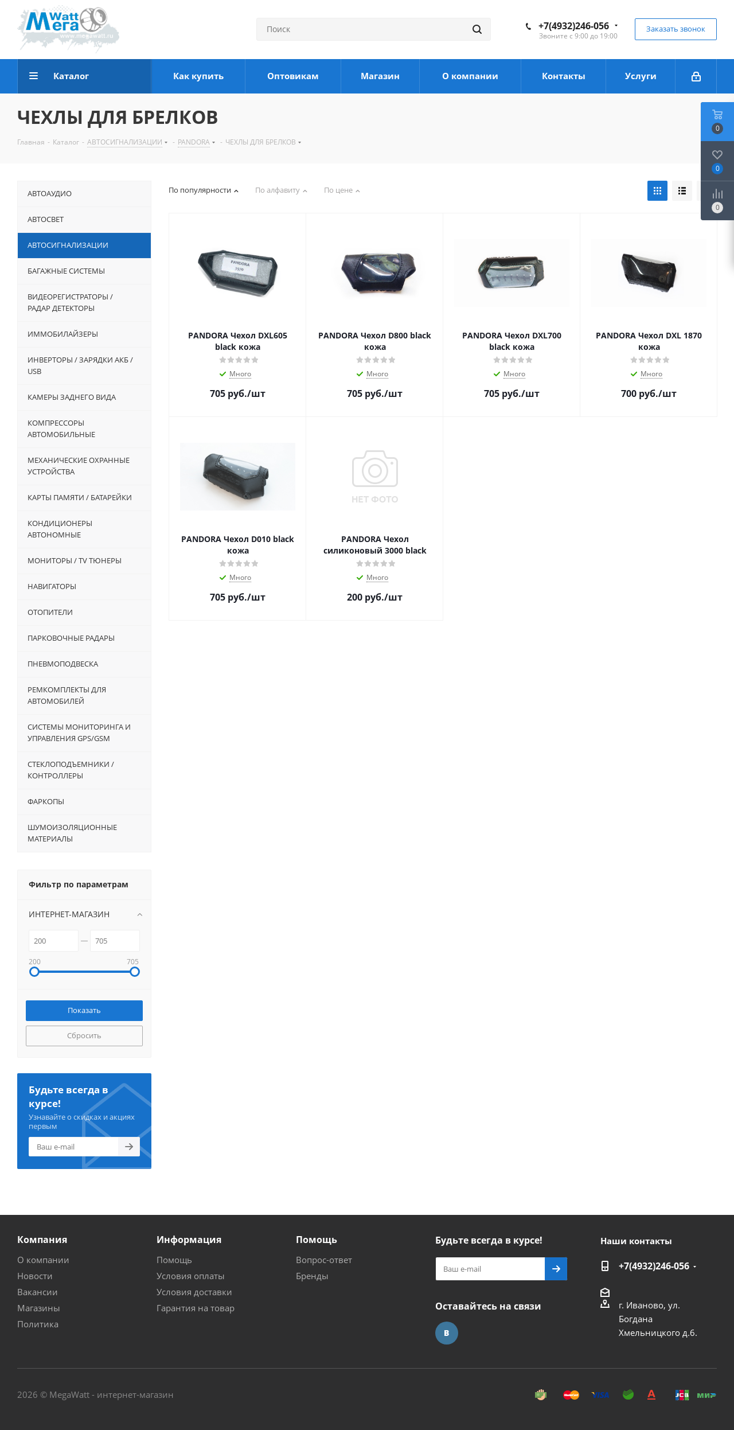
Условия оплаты (191, 1275)
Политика (37, 1324)
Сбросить (84, 1035)
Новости (35, 1275)
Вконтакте (446, 1333)
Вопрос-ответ (324, 1259)
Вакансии (37, 1291)
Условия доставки (194, 1291)
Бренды (312, 1275)
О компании (43, 1259)
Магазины (38, 1308)
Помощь (174, 1259)
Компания (42, 1239)
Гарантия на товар (196, 1308)
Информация (189, 1239)
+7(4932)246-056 (573, 26)
